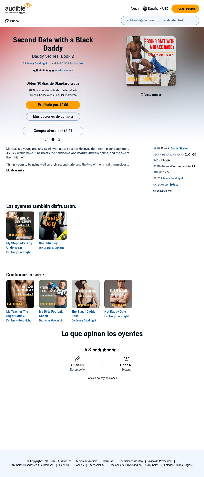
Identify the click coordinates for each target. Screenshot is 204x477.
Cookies (79, 465)
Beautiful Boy (48, 243)
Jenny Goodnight (21, 252)
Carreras (108, 461)
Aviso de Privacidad (160, 461)
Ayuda (135, 9)
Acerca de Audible (86, 461)
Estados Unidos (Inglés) (178, 465)
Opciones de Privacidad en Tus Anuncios (134, 465)
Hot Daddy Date (115, 312)
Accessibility (96, 465)
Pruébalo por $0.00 (53, 105)
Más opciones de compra (53, 116)
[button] (46, 139)
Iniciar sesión (185, 8)
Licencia (64, 465)
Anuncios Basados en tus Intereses (32, 465)
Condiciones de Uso (131, 461)
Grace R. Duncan (54, 248)
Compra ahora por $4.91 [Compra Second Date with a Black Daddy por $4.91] (53, 131)
